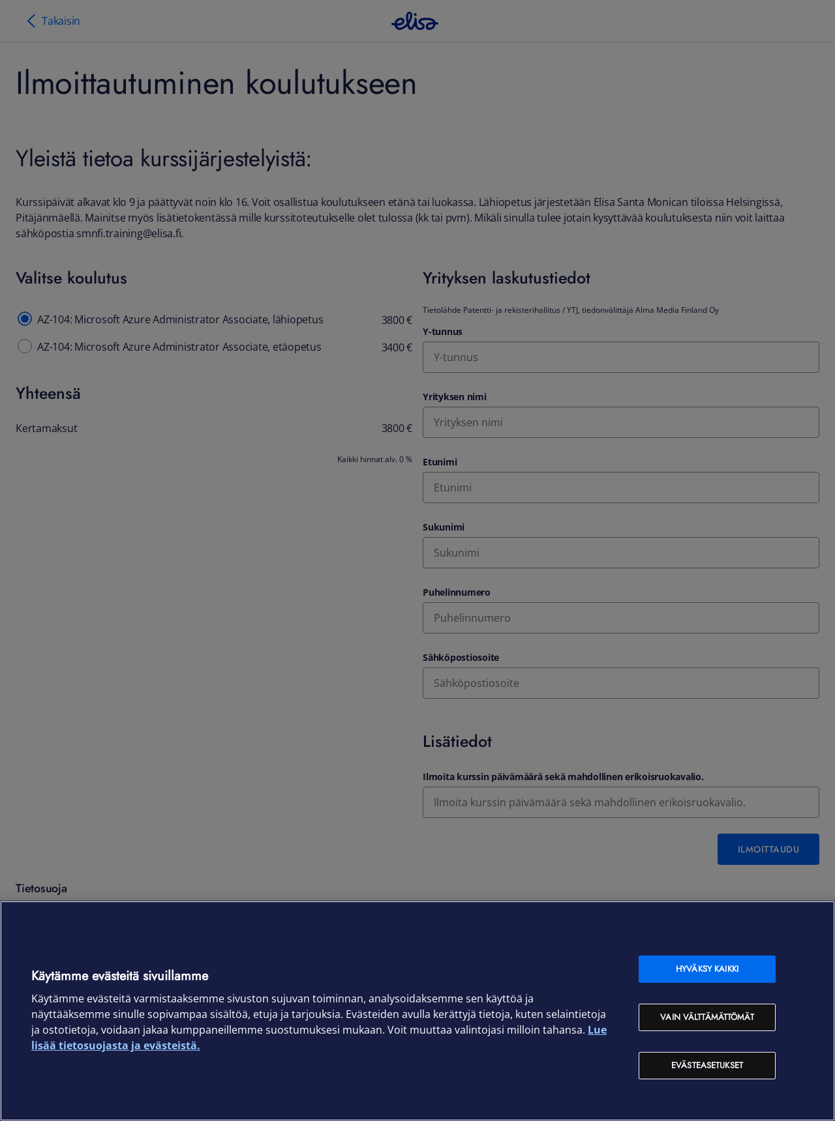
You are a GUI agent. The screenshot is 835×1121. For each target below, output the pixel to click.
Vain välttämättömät (706, 1017)
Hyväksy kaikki (707, 969)
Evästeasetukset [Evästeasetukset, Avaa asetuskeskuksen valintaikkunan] (707, 1065)
